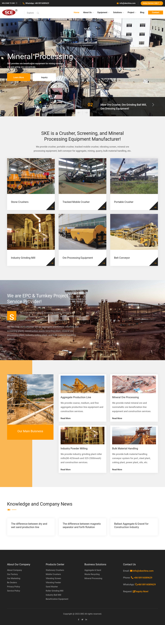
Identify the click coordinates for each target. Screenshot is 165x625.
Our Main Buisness (30, 431)
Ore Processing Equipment (78, 257)
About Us (87, 12)
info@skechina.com (126, 3)
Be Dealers (12, 582)
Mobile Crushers (53, 574)
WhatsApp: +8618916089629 (36, 3)
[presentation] (78, 112)
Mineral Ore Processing (125, 397)
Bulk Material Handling (125, 448)
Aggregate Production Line (76, 397)
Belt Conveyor (122, 257)
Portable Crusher (123, 201)
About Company (14, 570)
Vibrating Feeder (53, 582)
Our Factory (12, 574)
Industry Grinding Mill (23, 257)
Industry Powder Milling (74, 448)
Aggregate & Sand (92, 570)
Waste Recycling (92, 574)
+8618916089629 (141, 577)
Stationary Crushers (55, 570)
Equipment (102, 12)
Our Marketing (13, 578)
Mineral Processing (93, 578)
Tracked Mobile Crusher (76, 201)
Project (131, 12)
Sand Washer (52, 586)
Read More (66, 418)
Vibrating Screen (53, 578)
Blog (142, 12)
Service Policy (13, 591)
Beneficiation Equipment (57, 599)
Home (76, 12)
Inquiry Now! (140, 591)
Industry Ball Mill (53, 595)
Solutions (117, 12)
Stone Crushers (19, 201)
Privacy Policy (13, 586)
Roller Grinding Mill (54, 591)
